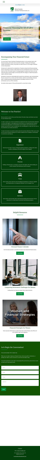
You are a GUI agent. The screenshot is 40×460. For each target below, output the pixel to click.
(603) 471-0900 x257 (21, 450)
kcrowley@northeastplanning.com (20, 456)
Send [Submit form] (4, 389)
